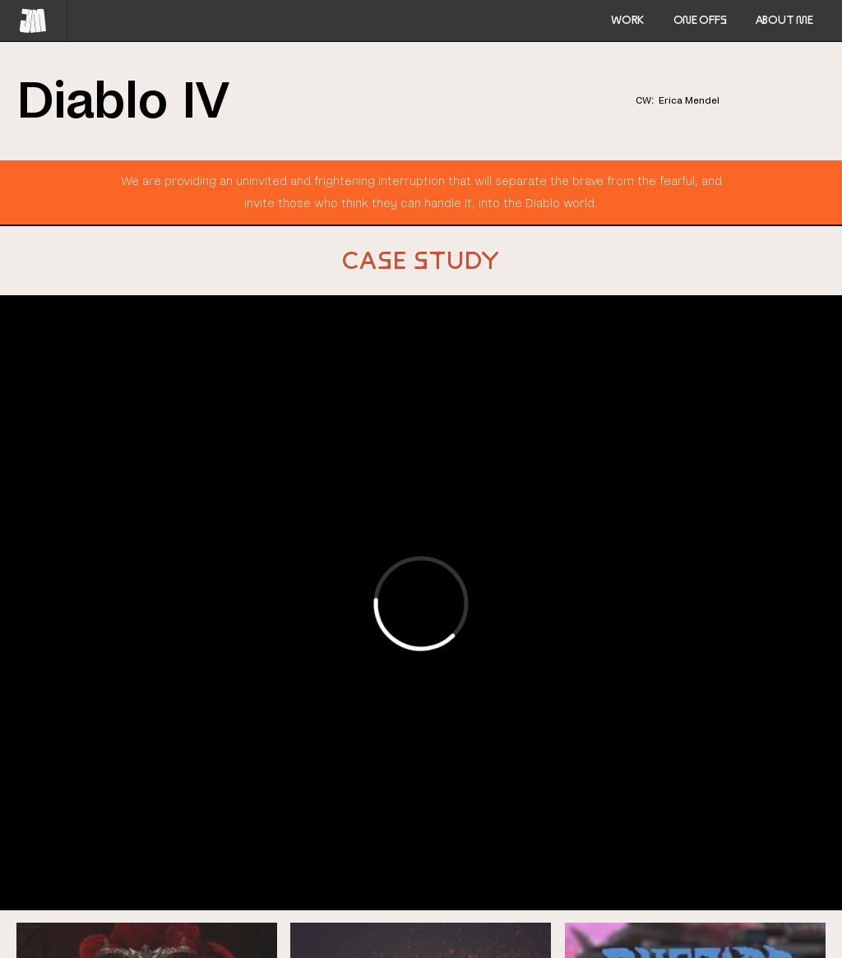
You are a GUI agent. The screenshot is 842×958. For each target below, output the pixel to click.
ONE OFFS (700, 19)
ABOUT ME (784, 19)
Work (627, 19)
